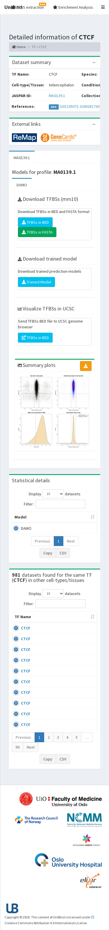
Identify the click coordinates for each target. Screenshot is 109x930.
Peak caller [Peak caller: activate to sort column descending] (49, 517)
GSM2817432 (91, 106)
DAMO (22, 185)
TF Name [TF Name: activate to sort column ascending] (20, 619)
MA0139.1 (57, 95)
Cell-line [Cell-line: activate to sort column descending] (46, 622)
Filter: (54, 504)
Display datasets (55, 493)
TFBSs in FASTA (37, 232)
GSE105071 (69, 106)
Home (19, 47)
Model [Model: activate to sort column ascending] (20, 517)
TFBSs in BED (35, 222)
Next (71, 541)
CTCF (26, 633)
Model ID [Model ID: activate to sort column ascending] (79, 517)
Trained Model (36, 282)
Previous (42, 541)
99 (17, 753)
